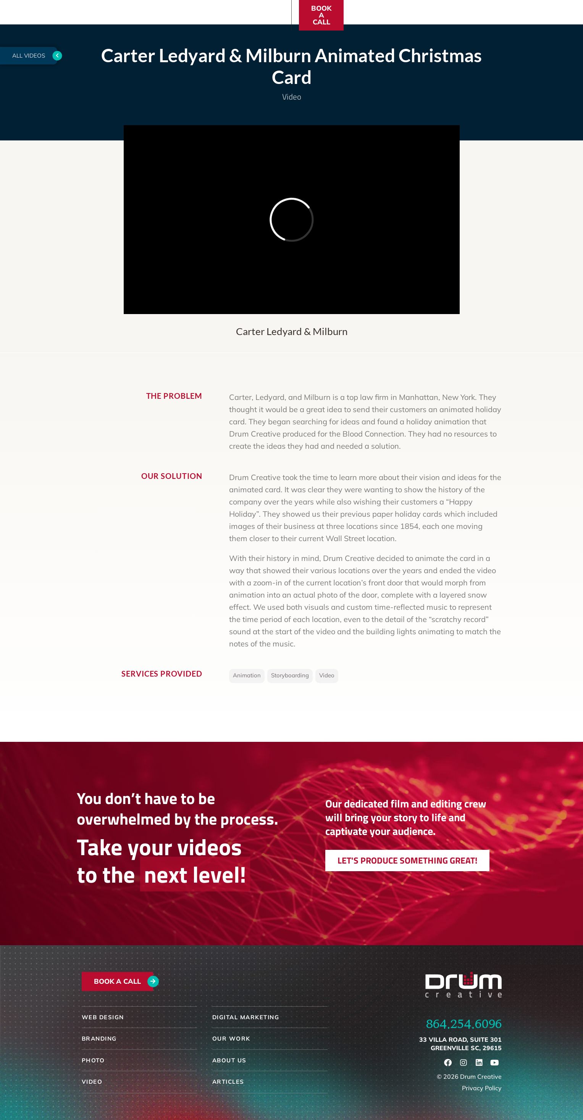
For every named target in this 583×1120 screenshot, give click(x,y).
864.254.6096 (464, 1024)
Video (291, 96)
